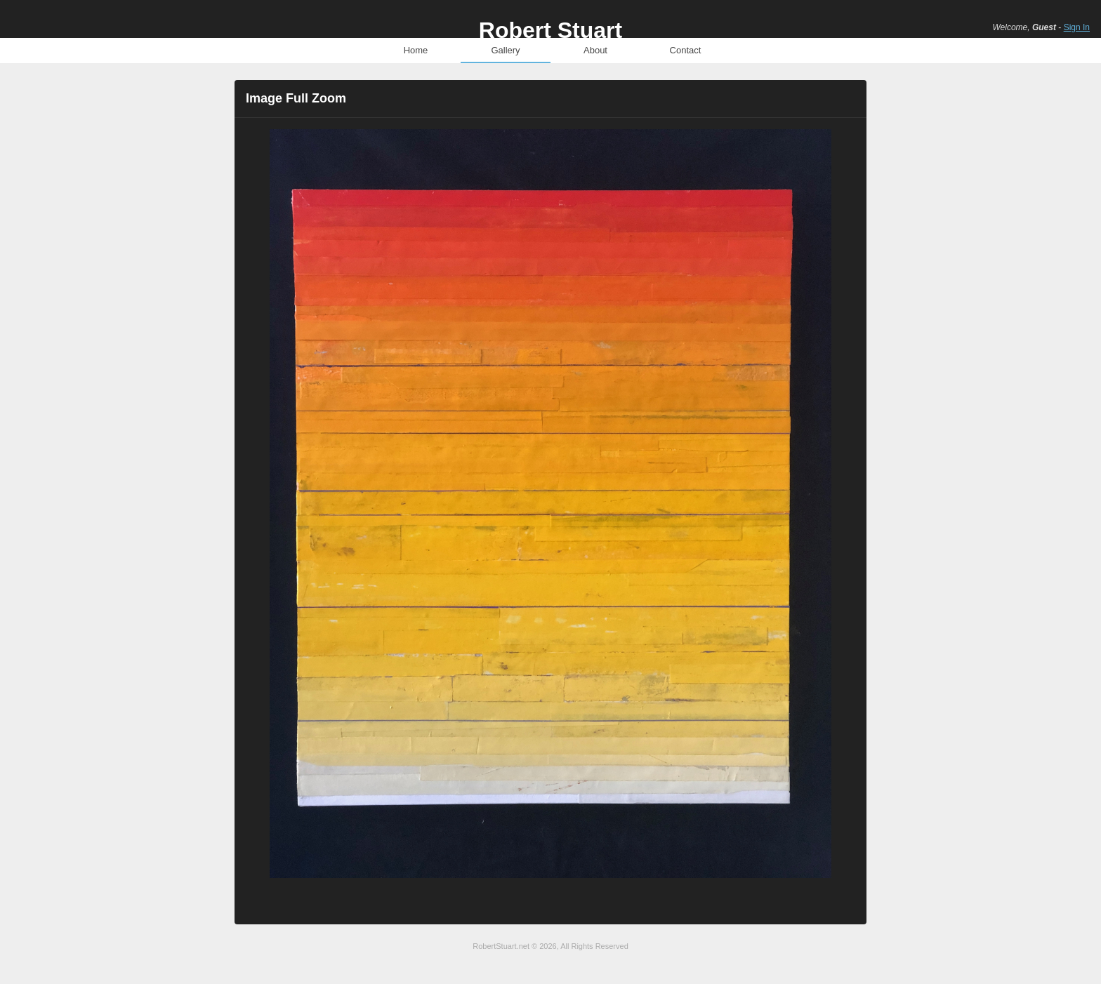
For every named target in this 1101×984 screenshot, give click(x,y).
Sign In (1077, 27)
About (595, 50)
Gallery (505, 50)
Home (416, 50)
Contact (685, 50)
